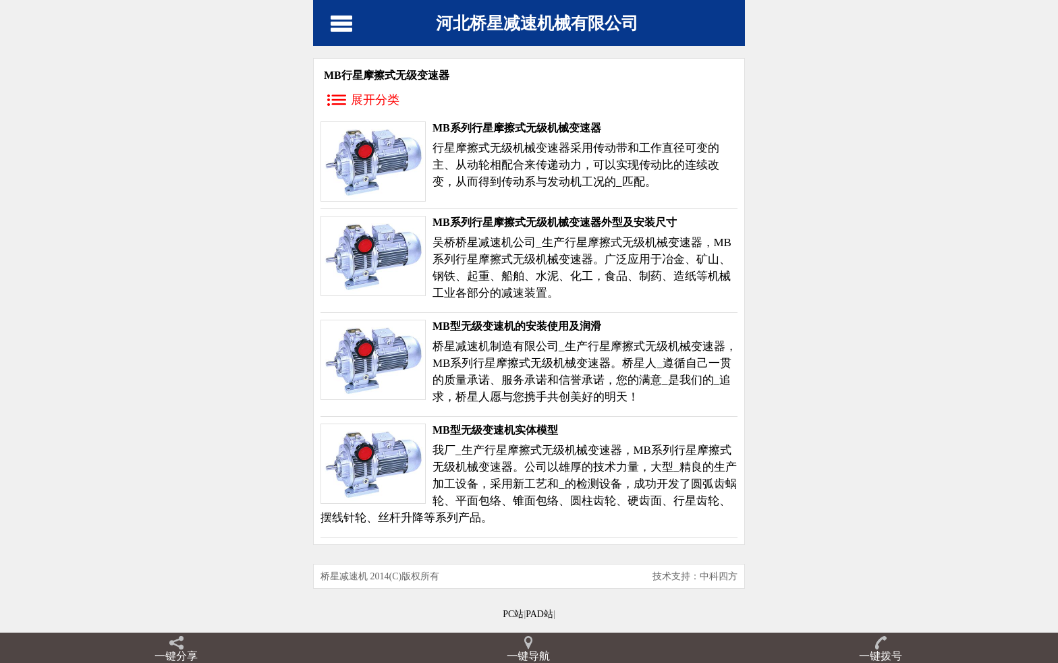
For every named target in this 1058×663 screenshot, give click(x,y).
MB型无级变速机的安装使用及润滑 (517, 326)
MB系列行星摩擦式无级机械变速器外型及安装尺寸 (555, 222)
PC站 (513, 614)
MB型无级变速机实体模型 (495, 430)
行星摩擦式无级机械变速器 (501, 148)
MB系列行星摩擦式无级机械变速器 (517, 128)
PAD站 (539, 614)
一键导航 (528, 656)
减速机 (495, 242)
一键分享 (176, 656)
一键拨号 (880, 656)
